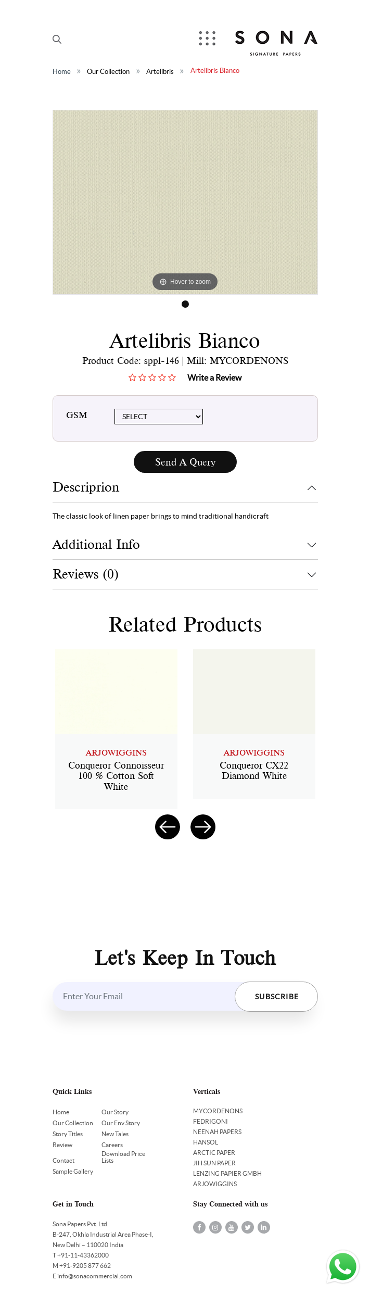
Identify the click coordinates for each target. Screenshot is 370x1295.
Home (62, 72)
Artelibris (160, 72)
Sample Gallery (73, 1171)
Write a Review (214, 377)
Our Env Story (120, 1123)
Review (62, 1144)
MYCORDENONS (218, 1111)
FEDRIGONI (210, 1121)
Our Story (115, 1112)
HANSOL (205, 1142)
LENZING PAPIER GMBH (227, 1173)
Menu (208, 39)
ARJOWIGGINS (215, 1183)
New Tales (115, 1133)
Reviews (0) (86, 574)
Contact (63, 1160)
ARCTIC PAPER (214, 1152)
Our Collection (108, 72)
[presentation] (167, 826)
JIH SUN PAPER (214, 1163)
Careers (112, 1144)
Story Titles (68, 1133)
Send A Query (185, 462)
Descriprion (86, 487)
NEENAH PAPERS (217, 1131)
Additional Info (96, 544)
